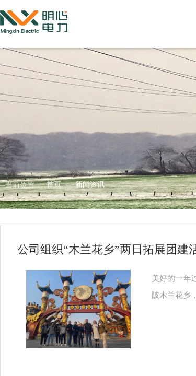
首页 (54, 185)
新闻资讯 (90, 185)
